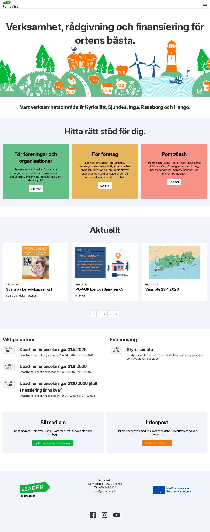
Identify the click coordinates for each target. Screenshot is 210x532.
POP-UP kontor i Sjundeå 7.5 (99, 289)
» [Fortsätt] (116, 314)
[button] (204, 4)
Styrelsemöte (140, 349)
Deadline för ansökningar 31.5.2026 (53, 349)
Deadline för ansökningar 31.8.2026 (53, 366)
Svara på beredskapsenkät (29, 289)
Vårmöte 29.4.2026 (162, 289)
